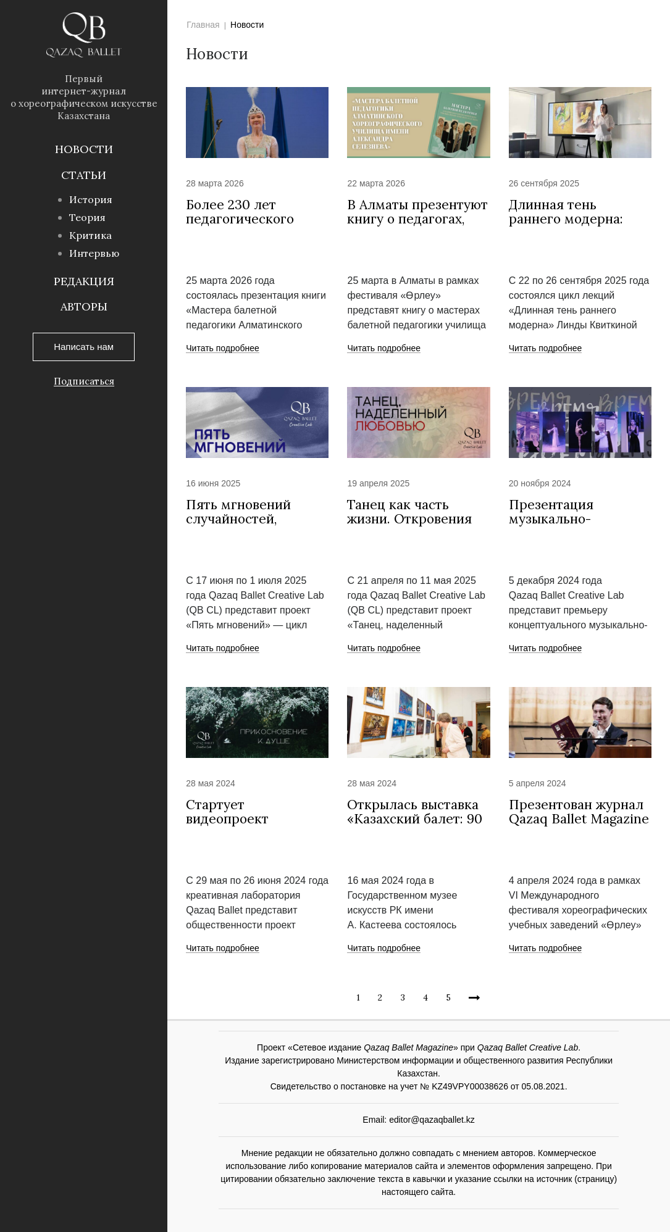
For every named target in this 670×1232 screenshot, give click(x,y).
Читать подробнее (222, 348)
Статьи (83, 175)
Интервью (94, 253)
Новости (84, 149)
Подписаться (84, 381)
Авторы (84, 306)
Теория (87, 217)
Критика (90, 235)
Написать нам (84, 346)
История (90, 199)
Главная (202, 25)
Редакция (84, 281)
